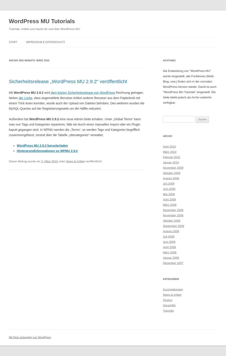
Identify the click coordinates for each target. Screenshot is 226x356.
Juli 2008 (168, 236)
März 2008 (169, 252)
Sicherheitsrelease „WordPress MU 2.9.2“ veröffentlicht (68, 81)
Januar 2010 (171, 162)
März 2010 (169, 152)
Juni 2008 (169, 242)
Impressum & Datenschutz (45, 42)
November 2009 (173, 167)
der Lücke (25, 98)
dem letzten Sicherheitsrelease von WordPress (83, 92)
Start (13, 42)
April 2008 (169, 247)
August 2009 (171, 178)
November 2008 (173, 215)
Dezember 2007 (173, 263)
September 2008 (173, 226)
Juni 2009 (169, 189)
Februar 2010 (171, 157)
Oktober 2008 (171, 220)
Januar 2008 (171, 257)
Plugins (167, 300)
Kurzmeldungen (173, 289)
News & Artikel (75, 161)
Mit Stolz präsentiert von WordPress (30, 337)
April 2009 (169, 199)
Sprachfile (169, 305)
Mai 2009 (169, 194)
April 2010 (169, 146)
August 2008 (171, 231)
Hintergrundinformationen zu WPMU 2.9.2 (47, 151)
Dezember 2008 (173, 210)
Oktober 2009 (171, 173)
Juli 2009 (168, 183)
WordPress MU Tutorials (42, 21)
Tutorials (168, 310)
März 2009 (169, 204)
